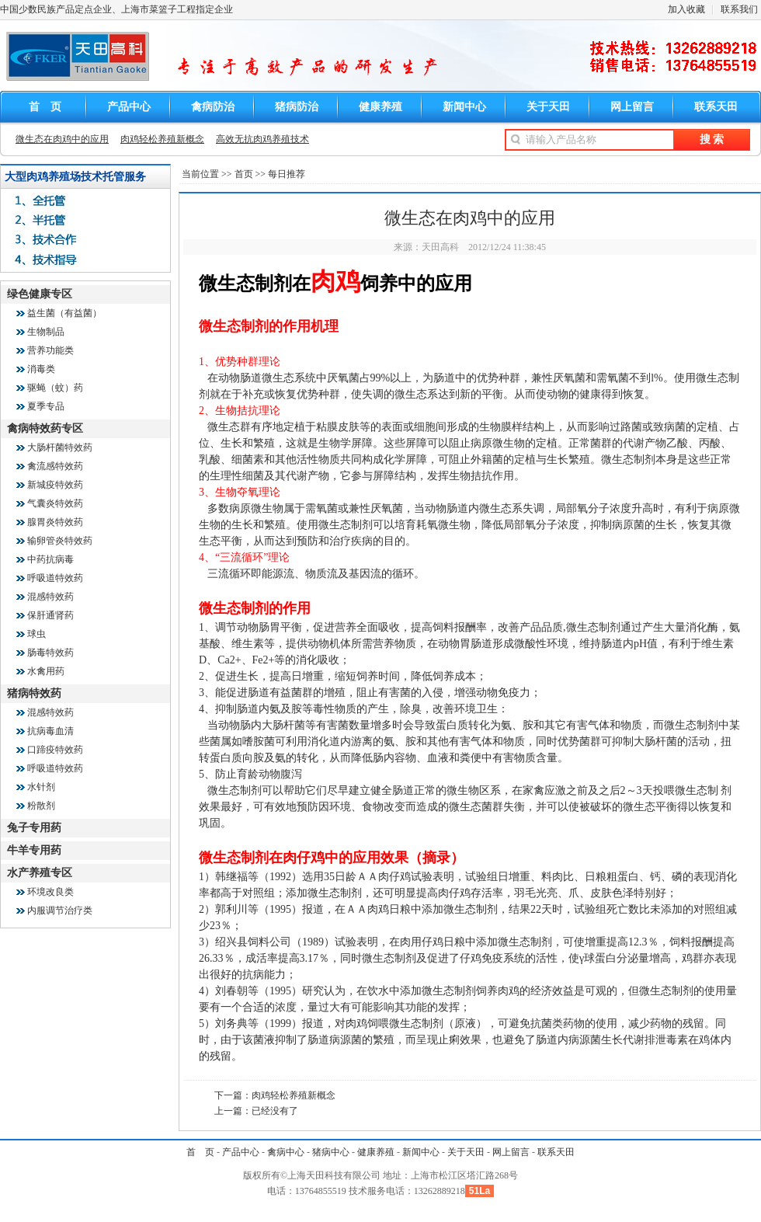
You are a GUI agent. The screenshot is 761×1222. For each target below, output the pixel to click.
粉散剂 (41, 805)
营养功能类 (50, 350)
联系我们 (739, 9)
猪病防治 (296, 107)
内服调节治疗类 (59, 910)
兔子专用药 (34, 828)
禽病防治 (213, 107)
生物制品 (45, 331)
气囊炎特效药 (55, 503)
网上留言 (632, 107)
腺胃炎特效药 (55, 522)
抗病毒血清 (50, 731)
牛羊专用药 (34, 850)
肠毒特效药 (50, 652)
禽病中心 (285, 1152)
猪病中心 (330, 1152)
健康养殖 (380, 107)
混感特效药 (50, 596)
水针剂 (41, 787)
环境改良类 (50, 891)
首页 (244, 174)
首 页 (45, 107)
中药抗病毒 (50, 559)
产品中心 (129, 107)
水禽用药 (45, 671)
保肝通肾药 (50, 615)
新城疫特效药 (55, 484)
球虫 (36, 633)
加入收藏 (686, 9)
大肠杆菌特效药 (59, 447)
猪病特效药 (34, 693)
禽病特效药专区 (45, 428)
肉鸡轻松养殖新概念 (162, 139)
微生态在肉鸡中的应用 (62, 139)
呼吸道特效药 (55, 578)
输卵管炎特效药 (59, 540)
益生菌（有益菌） (64, 313)
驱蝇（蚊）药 (55, 387)
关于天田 (548, 107)
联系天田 (716, 107)
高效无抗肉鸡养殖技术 (262, 139)
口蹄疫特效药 (55, 749)
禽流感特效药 (55, 466)
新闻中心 (464, 107)
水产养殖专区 (39, 873)
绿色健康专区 (39, 294)
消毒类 (41, 369)
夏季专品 (45, 406)
